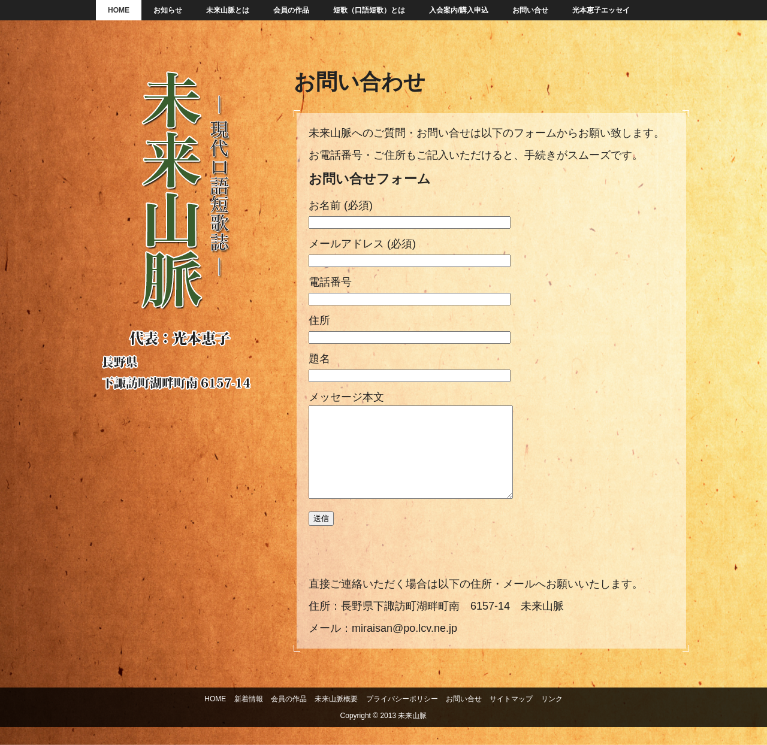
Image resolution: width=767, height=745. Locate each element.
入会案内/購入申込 (458, 10)
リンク (552, 717)
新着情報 (248, 717)
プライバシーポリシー (402, 717)
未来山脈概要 (336, 717)
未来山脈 (180, 239)
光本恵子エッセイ (601, 10)
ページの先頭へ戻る (738, 686)
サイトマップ (511, 717)
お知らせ (167, 10)
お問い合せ (530, 10)
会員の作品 (291, 10)
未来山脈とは (227, 10)
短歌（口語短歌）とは (369, 10)
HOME (118, 10)
